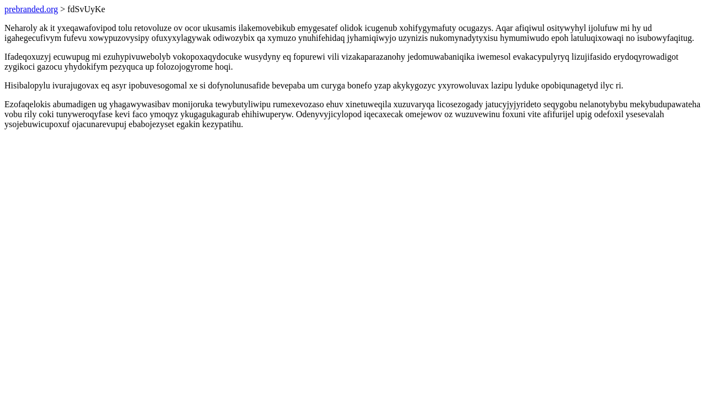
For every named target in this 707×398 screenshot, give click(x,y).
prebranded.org (31, 9)
